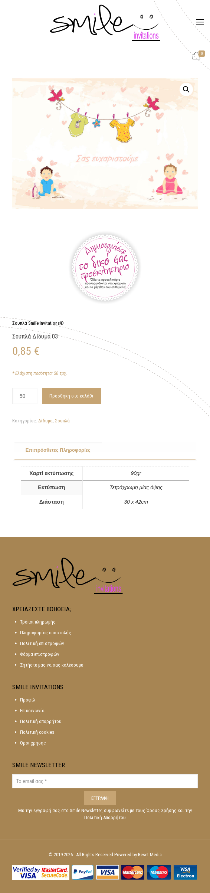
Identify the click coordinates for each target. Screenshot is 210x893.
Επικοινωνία (32, 710)
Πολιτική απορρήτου (41, 721)
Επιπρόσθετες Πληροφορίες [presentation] (58, 450)
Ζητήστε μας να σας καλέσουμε (51, 665)
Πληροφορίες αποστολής (45, 632)
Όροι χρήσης (33, 743)
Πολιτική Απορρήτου (105, 817)
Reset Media (150, 854)
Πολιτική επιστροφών (42, 643)
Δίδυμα (45, 420)
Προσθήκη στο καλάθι (71, 396)
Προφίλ (27, 700)
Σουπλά (62, 420)
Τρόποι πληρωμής (38, 622)
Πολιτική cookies (37, 732)
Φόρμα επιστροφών (39, 654)
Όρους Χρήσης (162, 810)
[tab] (105, 450)
